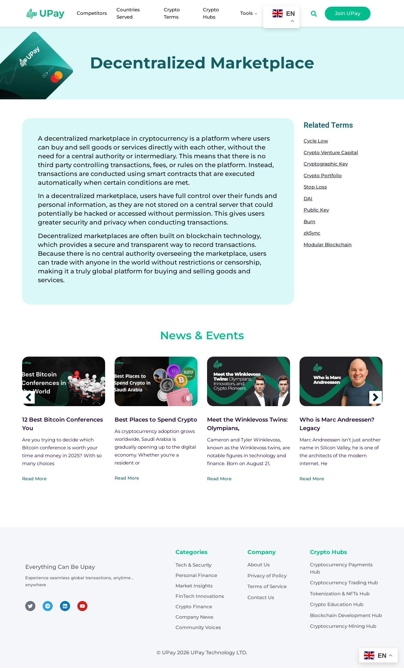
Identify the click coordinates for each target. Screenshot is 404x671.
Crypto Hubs (211, 13)
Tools (249, 13)
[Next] (375, 397)
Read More (34, 478)
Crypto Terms (172, 13)
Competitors (92, 13)
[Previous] (28, 397)
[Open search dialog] (313, 15)
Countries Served (128, 13)
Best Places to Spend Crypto (156, 419)
